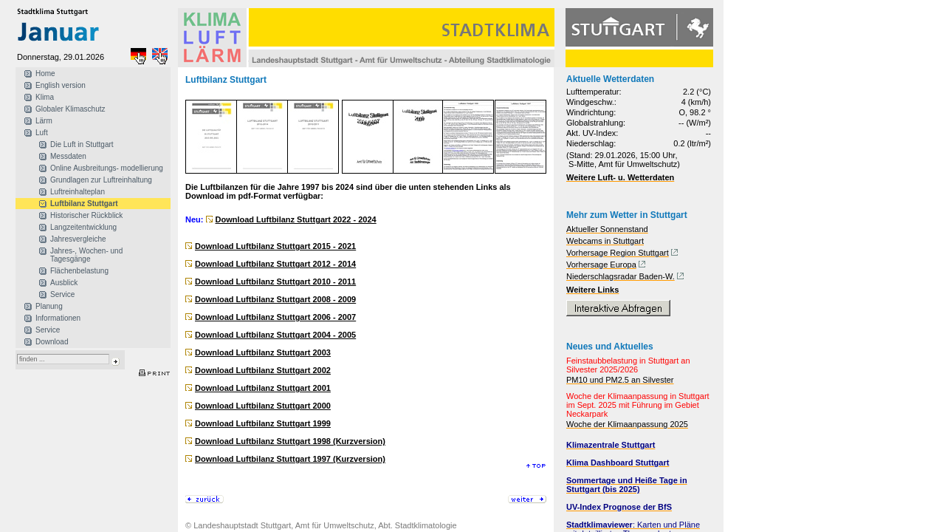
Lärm (43, 121)
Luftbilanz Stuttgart (84, 204)
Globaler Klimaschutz (70, 109)
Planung (49, 306)
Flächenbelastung (79, 271)
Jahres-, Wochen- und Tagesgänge (86, 255)
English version (60, 85)
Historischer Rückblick (86, 215)
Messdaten (68, 156)
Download (51, 342)
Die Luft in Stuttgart (82, 144)
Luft (41, 133)
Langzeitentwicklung (83, 227)
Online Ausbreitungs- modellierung (106, 168)
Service (62, 294)
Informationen (57, 318)
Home (45, 73)
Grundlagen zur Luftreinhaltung (101, 180)
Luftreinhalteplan (77, 192)
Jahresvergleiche (78, 239)
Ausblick (64, 283)
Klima (44, 97)
